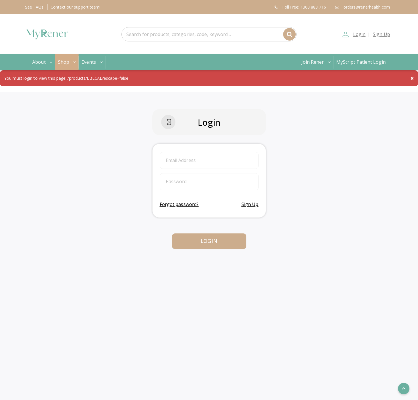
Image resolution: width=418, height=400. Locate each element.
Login (359, 34)
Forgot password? (179, 204)
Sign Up (381, 34)
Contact (76, 7)
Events (92, 62)
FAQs (35, 7)
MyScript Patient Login (361, 62)
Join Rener (316, 62)
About (42, 62)
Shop (67, 62)
